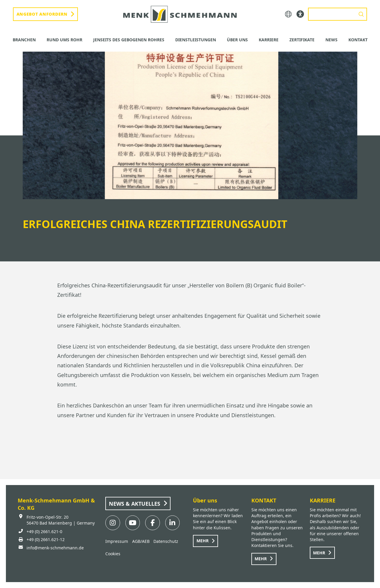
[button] (288, 14)
